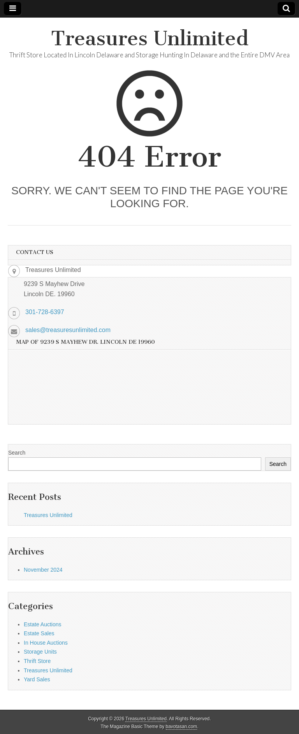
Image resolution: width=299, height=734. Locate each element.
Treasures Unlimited (149, 38)
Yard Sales (37, 679)
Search (16, 453)
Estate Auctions (43, 624)
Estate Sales (39, 633)
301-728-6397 (44, 312)
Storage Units (40, 652)
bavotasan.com (181, 726)
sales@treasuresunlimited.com (68, 330)
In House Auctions (46, 643)
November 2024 (43, 570)
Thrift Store (37, 661)
